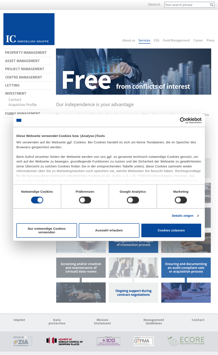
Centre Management (23, 77)
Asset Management (22, 60)
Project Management (24, 69)
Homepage (28, 29)
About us (128, 40)
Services (144, 40)
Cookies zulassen (171, 230)
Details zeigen (182, 216)
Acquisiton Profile (23, 104)
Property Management (26, 52)
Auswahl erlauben (109, 230)
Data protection (57, 321)
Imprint (19, 320)
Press (211, 40)
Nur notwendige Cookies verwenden (47, 230)
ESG (156, 40)
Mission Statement (102, 321)
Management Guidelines (153, 321)
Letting (12, 85)
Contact (15, 99)
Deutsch (154, 4)
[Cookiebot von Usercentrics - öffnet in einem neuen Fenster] (183, 120)
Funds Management (22, 113)
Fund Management (176, 40)
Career (198, 40)
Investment (15, 93)
